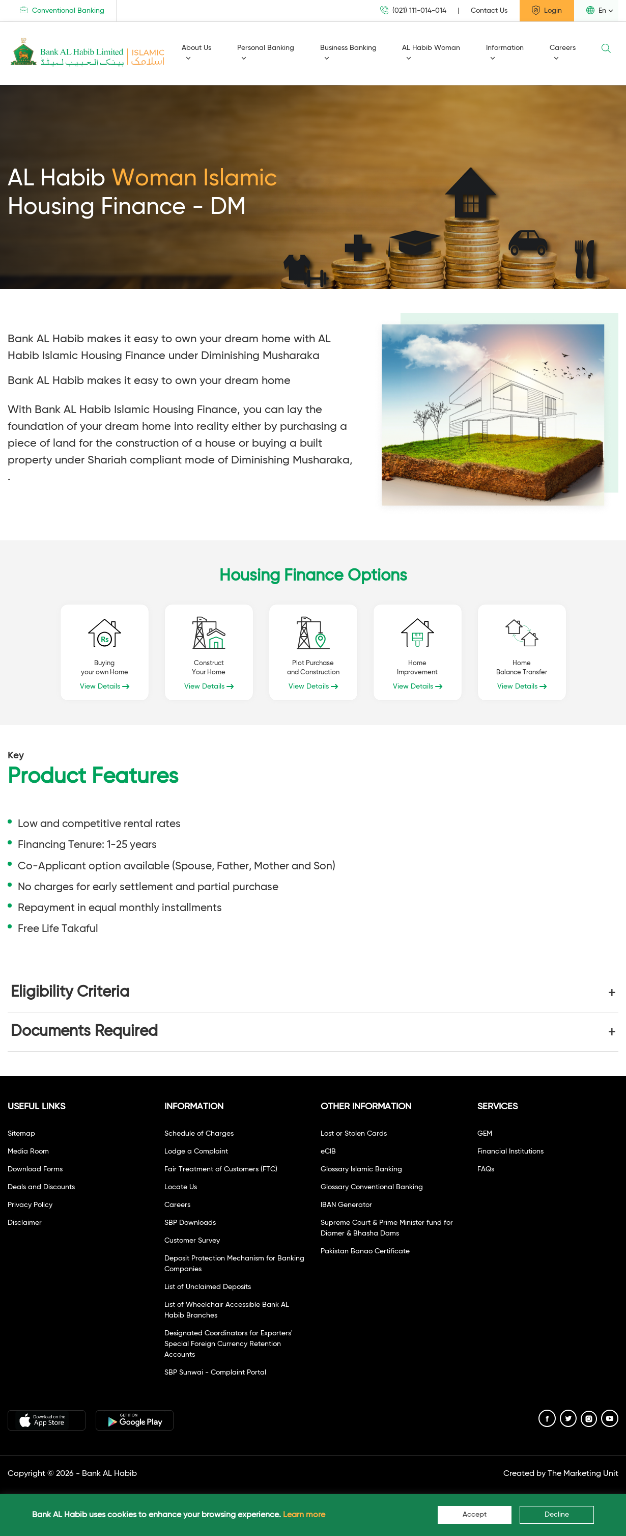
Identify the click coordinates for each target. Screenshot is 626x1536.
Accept (475, 1514)
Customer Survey (192, 1240)
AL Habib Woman (431, 52)
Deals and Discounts (41, 1187)
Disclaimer (25, 1222)
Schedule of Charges (199, 1133)
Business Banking (348, 52)
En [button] (596, 10)
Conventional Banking (62, 10)
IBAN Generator (346, 1205)
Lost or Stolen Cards (354, 1133)
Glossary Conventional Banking (372, 1187)
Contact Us (489, 10)
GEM (484, 1133)
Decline (557, 1514)
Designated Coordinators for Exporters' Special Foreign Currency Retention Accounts (228, 1344)
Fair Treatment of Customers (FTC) (220, 1169)
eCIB (328, 1151)
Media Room (28, 1151)
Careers (563, 52)
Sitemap (21, 1133)
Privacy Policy (30, 1205)
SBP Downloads (190, 1222)
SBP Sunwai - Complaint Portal (215, 1372)
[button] (313, 992)
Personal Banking (265, 52)
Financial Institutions (510, 1151)
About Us (196, 52)
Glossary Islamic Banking (361, 1169)
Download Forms (35, 1169)
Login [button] (547, 10)
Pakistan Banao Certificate (365, 1251)
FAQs (485, 1169)
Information (505, 52)
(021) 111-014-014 (413, 10)
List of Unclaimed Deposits (207, 1287)
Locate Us (180, 1187)
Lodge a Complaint (196, 1151)
